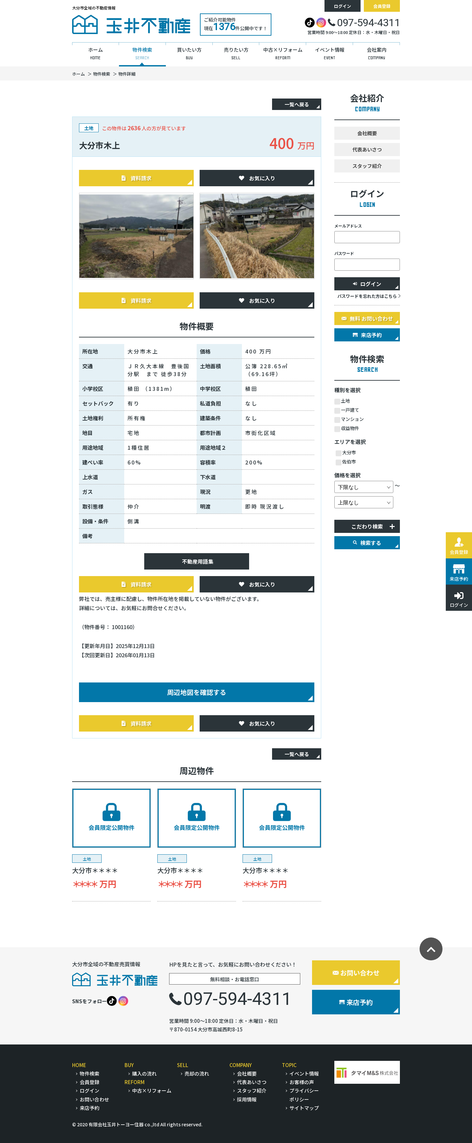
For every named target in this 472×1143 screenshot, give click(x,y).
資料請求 (136, 178)
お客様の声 (301, 1082)
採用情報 (247, 1099)
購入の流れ (144, 1073)
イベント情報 (304, 1073)
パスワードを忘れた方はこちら (367, 296)
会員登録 (381, 6)
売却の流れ (197, 1073)
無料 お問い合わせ (367, 318)
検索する (367, 543)
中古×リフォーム (151, 1090)
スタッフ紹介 (367, 165)
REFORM (135, 1082)
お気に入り (257, 178)
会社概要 (367, 133)
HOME (79, 1064)
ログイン (342, 6)
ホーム (78, 74)
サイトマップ (304, 1107)
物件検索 (89, 1073)
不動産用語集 (197, 561)
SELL (182, 1064)
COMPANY (240, 1064)
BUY (129, 1064)
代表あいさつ (367, 149)
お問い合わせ (356, 972)
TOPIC (289, 1064)
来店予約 (367, 335)
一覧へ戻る (297, 104)
